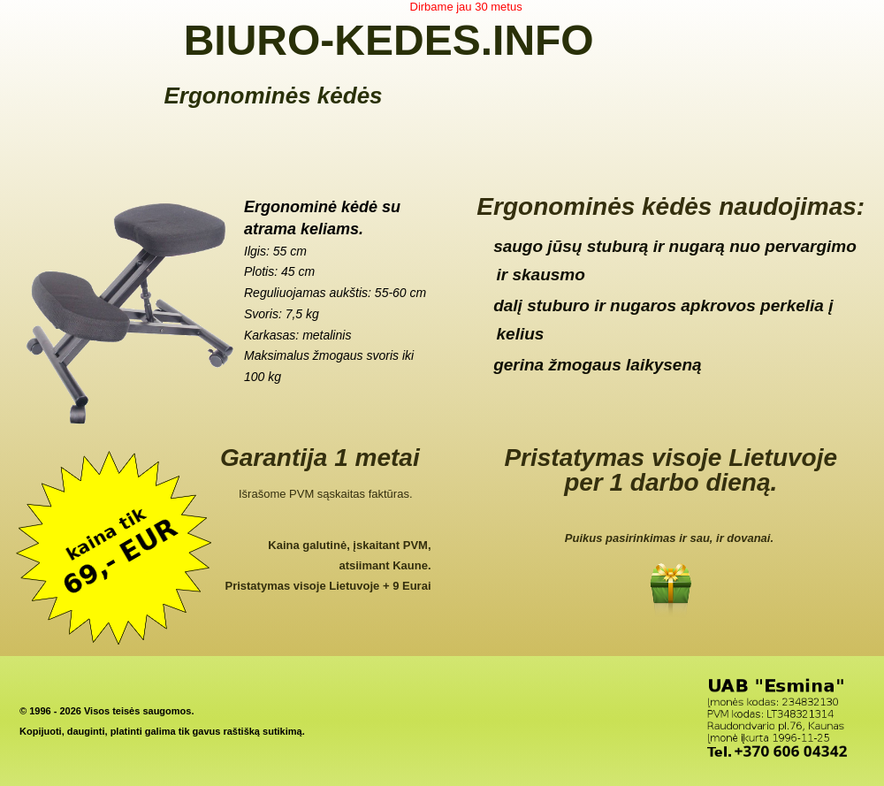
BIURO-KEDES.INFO (389, 40)
